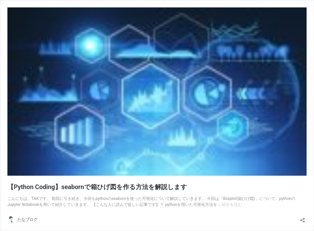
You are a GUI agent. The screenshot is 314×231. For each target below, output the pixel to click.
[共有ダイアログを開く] (303, 218)
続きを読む (232, 204)
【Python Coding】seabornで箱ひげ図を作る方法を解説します (97, 187)
